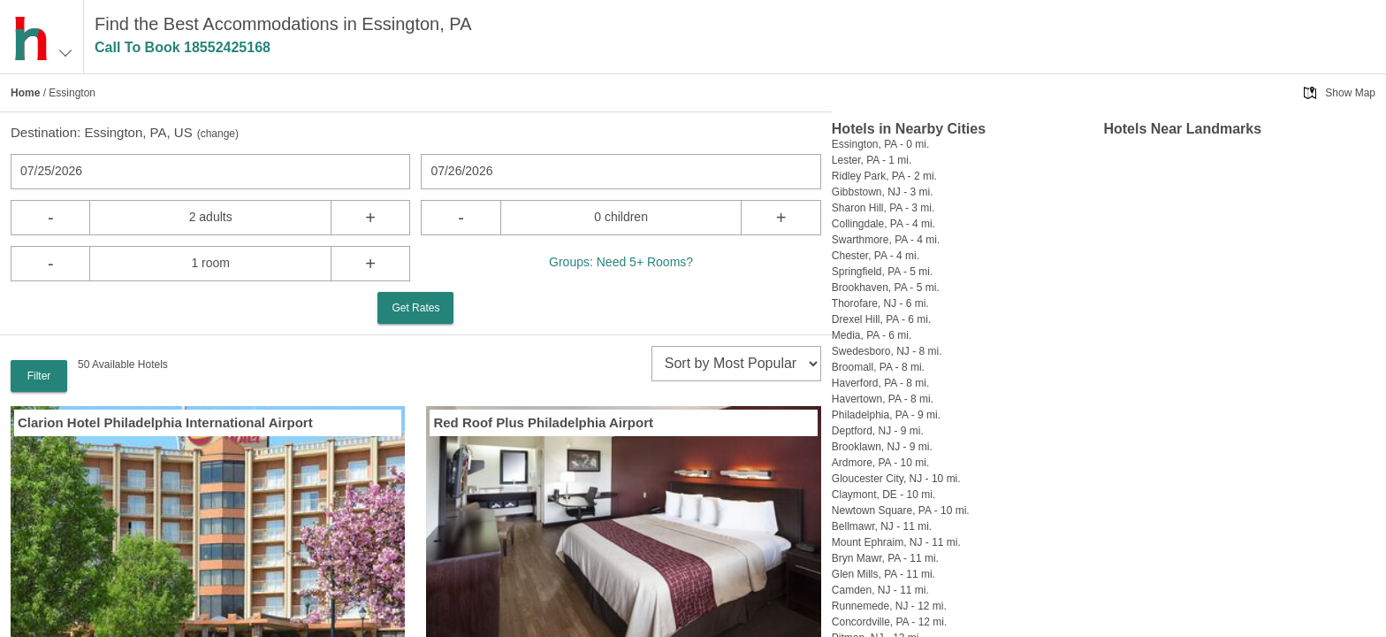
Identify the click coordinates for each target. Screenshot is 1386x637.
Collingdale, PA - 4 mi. (883, 224)
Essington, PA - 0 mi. (881, 144)
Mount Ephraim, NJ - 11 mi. (896, 542)
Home (25, 93)
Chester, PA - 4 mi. (875, 255)
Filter (39, 376)
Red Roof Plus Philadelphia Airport (543, 422)
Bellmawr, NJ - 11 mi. (882, 526)
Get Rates (415, 308)
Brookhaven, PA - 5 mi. (886, 287)
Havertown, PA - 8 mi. (882, 399)
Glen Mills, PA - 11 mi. (883, 574)
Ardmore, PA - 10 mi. (880, 463)
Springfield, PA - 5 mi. (882, 271)
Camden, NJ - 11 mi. (880, 590)
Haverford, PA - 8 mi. (880, 383)
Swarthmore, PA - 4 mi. (886, 240)
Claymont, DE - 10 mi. (883, 494)
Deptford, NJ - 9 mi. (878, 431)
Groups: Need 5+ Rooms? (621, 262)
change (218, 133)
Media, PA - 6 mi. (871, 335)
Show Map (1350, 93)
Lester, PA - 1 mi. (871, 160)
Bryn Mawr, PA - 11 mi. (885, 558)
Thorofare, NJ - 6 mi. (880, 303)
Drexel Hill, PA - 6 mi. (881, 319)
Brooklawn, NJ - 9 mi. (882, 447)
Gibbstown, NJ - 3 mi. (882, 192)
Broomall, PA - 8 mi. (878, 367)
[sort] (736, 363)
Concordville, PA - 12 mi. (890, 622)
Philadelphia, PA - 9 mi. (886, 415)
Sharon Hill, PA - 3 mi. (883, 208)
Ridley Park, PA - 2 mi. (884, 176)
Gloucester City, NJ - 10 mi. (896, 478)
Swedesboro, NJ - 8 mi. (887, 351)
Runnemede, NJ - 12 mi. (889, 606)
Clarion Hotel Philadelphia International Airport (165, 422)
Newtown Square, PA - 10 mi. (901, 510)
